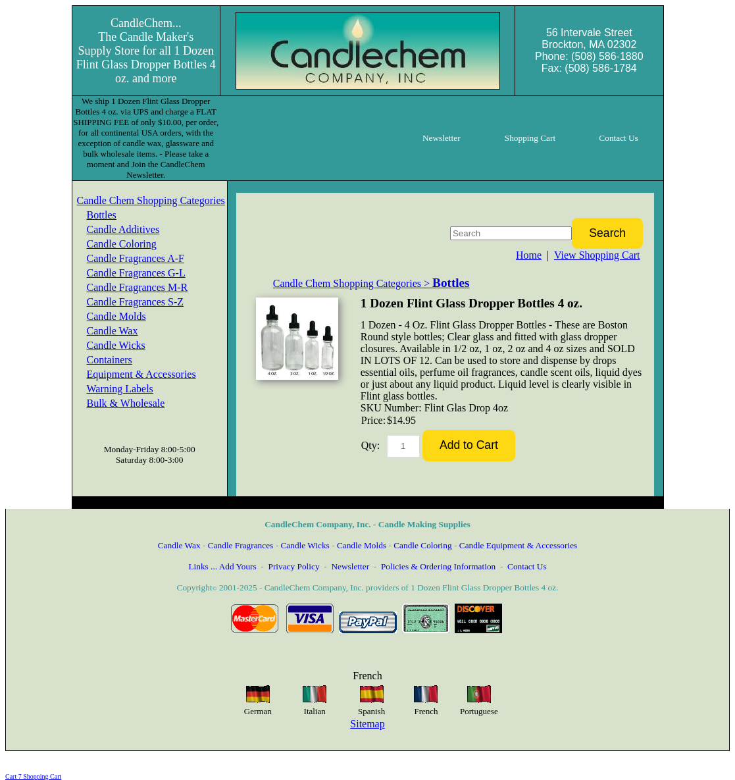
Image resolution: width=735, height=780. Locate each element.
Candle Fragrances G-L (136, 272)
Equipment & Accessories (141, 374)
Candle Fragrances (241, 545)
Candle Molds (116, 316)
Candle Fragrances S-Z (135, 301)
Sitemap (367, 723)
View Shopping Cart (597, 255)
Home (529, 255)
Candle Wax (112, 330)
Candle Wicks (116, 345)
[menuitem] (151, 200)
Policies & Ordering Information (438, 566)
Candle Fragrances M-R (137, 287)
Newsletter (350, 566)
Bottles (101, 215)
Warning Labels (120, 388)
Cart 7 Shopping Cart (33, 776)
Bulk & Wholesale (126, 403)
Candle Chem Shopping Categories (151, 200)
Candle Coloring (122, 243)
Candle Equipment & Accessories (518, 545)
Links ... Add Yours (222, 566)
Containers (109, 359)
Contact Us (527, 566)
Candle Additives (123, 229)
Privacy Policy (293, 566)
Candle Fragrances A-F (135, 258)
